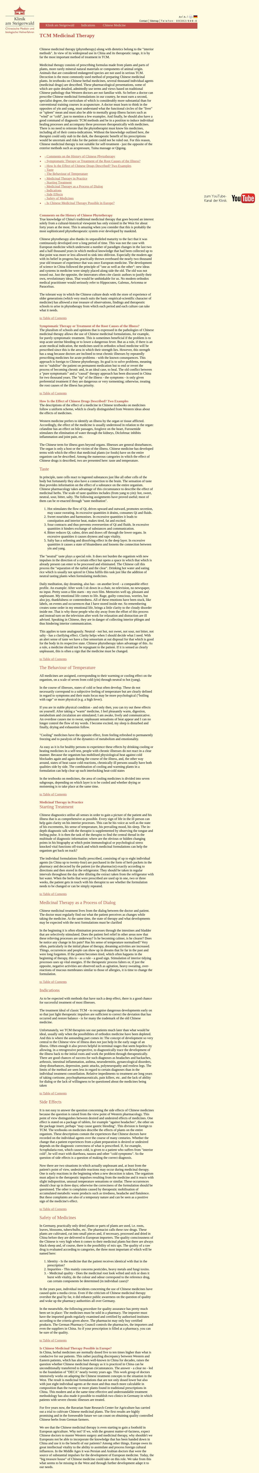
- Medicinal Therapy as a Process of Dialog (74, 186)
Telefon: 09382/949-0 (179, 21)
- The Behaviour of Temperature (66, 174)
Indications (88, 25)
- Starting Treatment (58, 182)
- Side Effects (54, 194)
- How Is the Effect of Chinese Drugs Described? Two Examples (88, 166)
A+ (180, 17)
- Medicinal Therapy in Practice (66, 178)
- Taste (49, 170)
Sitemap (154, 21)
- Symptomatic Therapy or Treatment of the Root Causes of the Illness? (93, 161)
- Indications (53, 190)
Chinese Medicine (114, 25)
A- (185, 17)
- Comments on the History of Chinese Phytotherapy (80, 156)
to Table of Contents (53, 318)
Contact (143, 21)
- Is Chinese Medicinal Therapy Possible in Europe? (79, 203)
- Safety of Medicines (59, 198)
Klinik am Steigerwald (60, 25)
